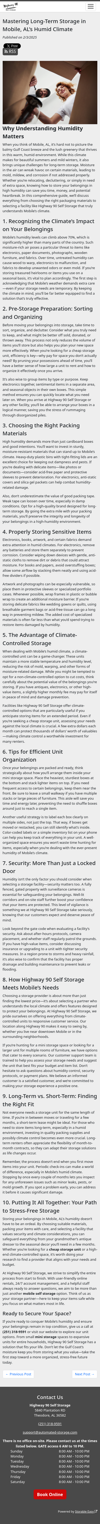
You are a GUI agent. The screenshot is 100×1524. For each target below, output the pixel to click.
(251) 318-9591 (50, 1423)
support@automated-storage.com (50, 1432)
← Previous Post (18, 1374)
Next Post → (85, 1374)
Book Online (50, 1494)
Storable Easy (86, 1511)
